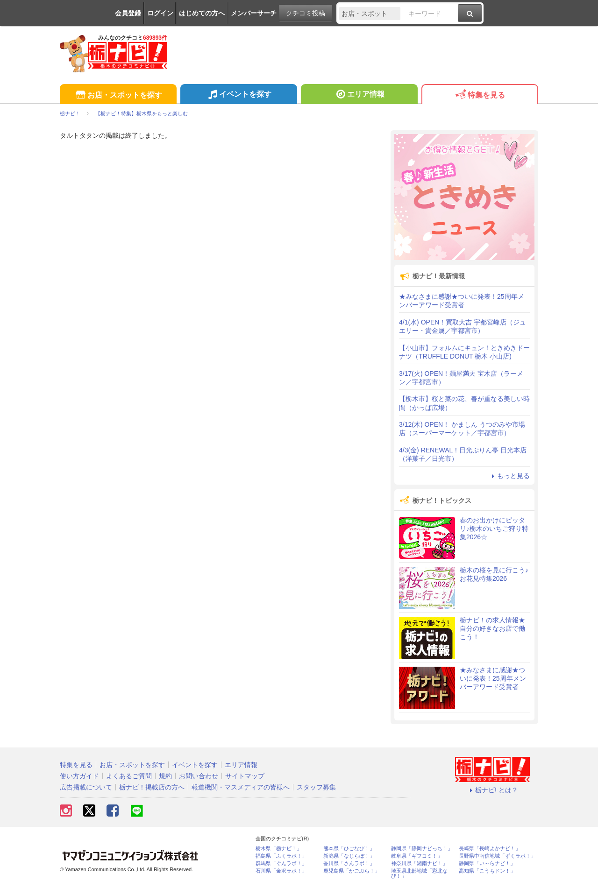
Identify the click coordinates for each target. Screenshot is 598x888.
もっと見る (509, 475)
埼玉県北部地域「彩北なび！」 (419, 873)
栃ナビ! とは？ (492, 790)
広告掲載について (86, 787)
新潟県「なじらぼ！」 (349, 856)
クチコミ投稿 (305, 13)
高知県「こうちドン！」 (487, 871)
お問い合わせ (198, 776)
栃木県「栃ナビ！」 (279, 848)
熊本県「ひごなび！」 (349, 848)
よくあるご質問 (129, 776)
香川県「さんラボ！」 (349, 863)
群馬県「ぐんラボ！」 (281, 863)
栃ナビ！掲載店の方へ (152, 787)
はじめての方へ (202, 13)
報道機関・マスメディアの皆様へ (241, 787)
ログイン (160, 13)
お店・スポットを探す (118, 95)
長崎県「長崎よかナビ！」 (489, 848)
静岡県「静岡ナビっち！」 (422, 848)
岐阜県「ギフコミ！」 (416, 856)
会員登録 (128, 13)
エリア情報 (359, 95)
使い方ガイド (79, 776)
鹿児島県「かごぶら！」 (351, 871)
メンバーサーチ (254, 13)
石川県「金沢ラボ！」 (281, 871)
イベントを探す (238, 95)
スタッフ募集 (316, 787)
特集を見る (480, 95)
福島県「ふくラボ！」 (281, 856)
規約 (165, 776)
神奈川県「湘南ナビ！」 (419, 863)
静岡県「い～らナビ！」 (487, 863)
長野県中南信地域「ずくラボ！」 (497, 856)
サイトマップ (244, 776)
